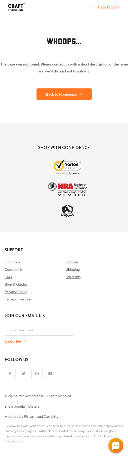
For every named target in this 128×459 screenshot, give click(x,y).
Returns (72, 262)
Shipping (73, 269)
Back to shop (105, 7)
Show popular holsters (22, 406)
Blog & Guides (16, 284)
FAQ (8, 277)
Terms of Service (18, 299)
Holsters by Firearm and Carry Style (33, 416)
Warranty (73, 277)
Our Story (12, 262)
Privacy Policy (16, 291)
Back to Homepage (64, 94)
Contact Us (14, 269)
